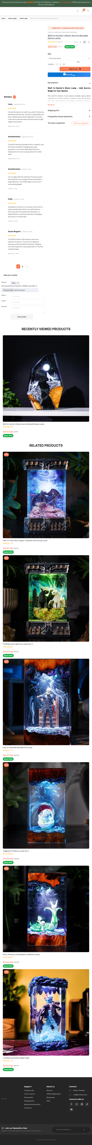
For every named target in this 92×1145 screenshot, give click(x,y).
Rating (4, 282)
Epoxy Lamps (12, 18)
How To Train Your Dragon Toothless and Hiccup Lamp (25, 540)
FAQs (48, 1101)
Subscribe (84, 1130)
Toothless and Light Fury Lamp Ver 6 (18, 644)
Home (3, 18)
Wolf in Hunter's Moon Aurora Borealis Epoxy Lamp (23, 424)
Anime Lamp (23, 18)
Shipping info (53, 110)
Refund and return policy (32, 1104)
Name (4, 295)
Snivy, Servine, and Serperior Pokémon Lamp (21, 954)
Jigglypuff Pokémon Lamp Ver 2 (16, 851)
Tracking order (29, 1090)
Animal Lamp (57, 32)
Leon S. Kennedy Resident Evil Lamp (17, 747)
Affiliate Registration (54, 1094)
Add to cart (73, 69)
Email (4, 301)
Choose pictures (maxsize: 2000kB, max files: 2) (19, 286)
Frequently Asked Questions (60, 116)
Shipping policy (29, 1101)
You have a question (56, 123)
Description (53, 82)
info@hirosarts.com (80, 1095)
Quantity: (51, 64)
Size (49, 54)
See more (51, 105)
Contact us (28, 1108)
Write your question (81, 123)
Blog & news (51, 1097)
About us (50, 1090)
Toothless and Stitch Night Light (16, 1058)
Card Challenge (65, 2)
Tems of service (29, 1094)
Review (4, 306)
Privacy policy (28, 1097)
